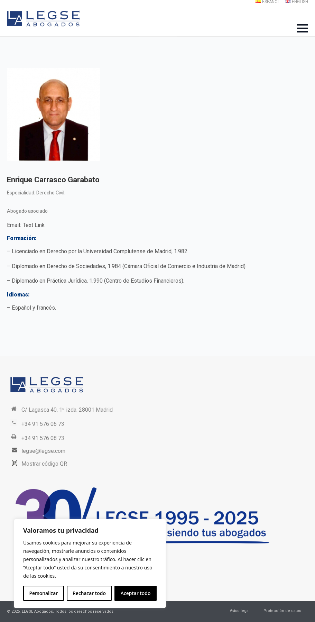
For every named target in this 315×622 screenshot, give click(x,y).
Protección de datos (282, 611)
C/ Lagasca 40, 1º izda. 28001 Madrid (67, 409)
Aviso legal (240, 611)
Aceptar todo (136, 593)
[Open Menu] (302, 28)
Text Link (34, 225)
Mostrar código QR (44, 463)
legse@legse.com (43, 451)
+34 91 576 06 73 (42, 424)
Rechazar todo (89, 593)
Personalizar (43, 593)
